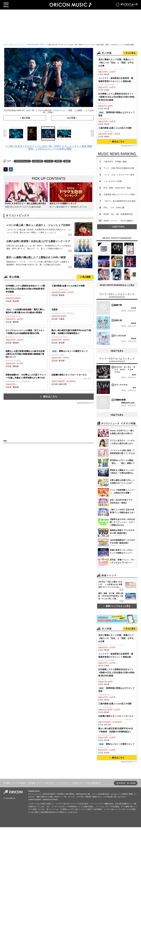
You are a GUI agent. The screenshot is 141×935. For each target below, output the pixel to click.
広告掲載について (34, 891)
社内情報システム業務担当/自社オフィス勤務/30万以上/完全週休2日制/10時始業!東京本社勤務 (116, 131)
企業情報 (132, 891)
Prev (5, 133)
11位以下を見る (116, 261)
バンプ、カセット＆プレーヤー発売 (119, 209)
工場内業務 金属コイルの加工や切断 (115, 162)
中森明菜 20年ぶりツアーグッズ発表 (119, 229)
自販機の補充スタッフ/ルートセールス (116, 824)
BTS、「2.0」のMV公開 (114, 242)
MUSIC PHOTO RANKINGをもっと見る (117, 357)
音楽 (67, 161)
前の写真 (26, 118)
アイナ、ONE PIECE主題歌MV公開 (119, 202)
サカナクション (22, 161)
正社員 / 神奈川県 (71, 379)
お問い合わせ (50, 891)
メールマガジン (63, 891)
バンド (49, 161)
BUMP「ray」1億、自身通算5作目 (118, 248)
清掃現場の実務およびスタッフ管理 (116, 148)
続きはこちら (50, 396)
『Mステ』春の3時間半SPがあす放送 (120, 235)
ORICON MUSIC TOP (35, 45)
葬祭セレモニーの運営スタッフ (116, 852)
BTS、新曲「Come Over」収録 (117, 222)
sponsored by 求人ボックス (85, 403)
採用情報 (122, 891)
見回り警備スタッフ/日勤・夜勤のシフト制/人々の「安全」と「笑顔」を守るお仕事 (116, 96)
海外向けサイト (78, 891)
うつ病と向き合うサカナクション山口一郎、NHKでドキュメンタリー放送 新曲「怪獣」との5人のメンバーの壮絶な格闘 (48, 147)
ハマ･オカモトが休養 (113, 215)
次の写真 (71, 118)
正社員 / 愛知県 (71, 290)
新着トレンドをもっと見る (117, 678)
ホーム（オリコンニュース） (14, 45)
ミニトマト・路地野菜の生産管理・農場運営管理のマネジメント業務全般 (115, 114)
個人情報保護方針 (94, 891)
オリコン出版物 (19, 891)
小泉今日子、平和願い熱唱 (115, 196)
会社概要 (7, 891)
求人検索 (86, 277)
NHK (58, 161)
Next (93, 133)
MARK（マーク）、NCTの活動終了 (119, 255)
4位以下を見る (117, 423)
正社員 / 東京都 (26, 293)
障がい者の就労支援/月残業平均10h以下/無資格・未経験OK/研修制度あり (115, 838)
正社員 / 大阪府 (71, 314)
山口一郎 (37, 161)
